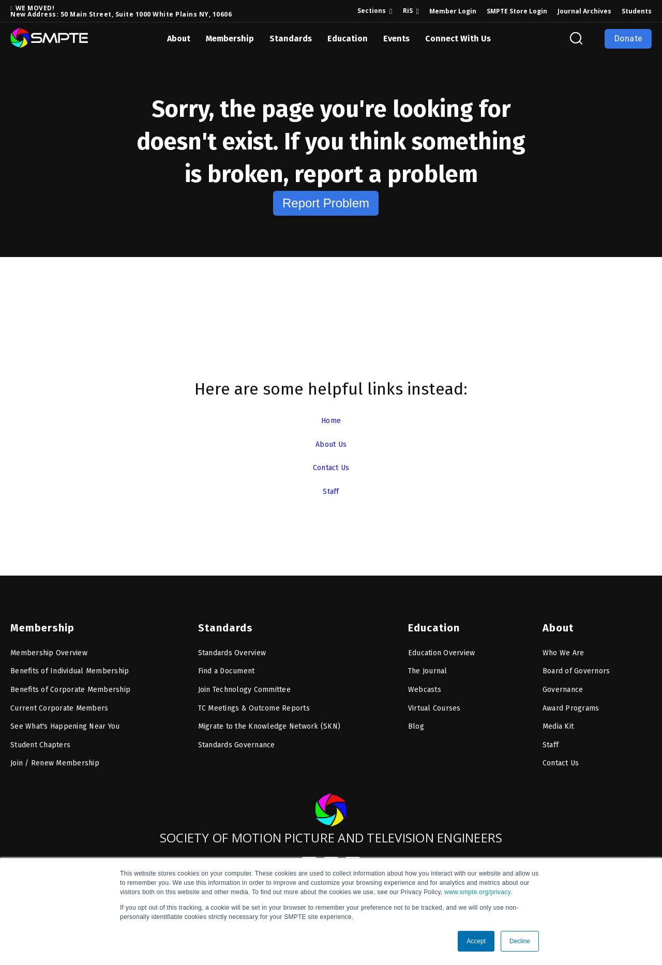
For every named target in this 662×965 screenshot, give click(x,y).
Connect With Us (458, 38)
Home (331, 420)
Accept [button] (476, 941)
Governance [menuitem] (563, 681)
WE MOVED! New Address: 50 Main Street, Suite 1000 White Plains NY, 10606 (121, 11)
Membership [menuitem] (39, 620)
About (178, 38)
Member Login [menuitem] (452, 11)
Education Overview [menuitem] (441, 645)
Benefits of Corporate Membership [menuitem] (70, 681)
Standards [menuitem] (222, 620)
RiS (408, 10)
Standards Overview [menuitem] (232, 645)
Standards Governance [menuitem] (236, 737)
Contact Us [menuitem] (561, 755)
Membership (230, 38)
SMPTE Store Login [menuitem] (517, 11)
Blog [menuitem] (416, 718)
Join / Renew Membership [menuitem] (54, 755)
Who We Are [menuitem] (563, 645)
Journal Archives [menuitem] (584, 11)
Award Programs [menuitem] (571, 700)
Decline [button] (519, 941)
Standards (290, 38)
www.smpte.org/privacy (477, 892)
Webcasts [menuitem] (424, 681)
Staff (330, 491)
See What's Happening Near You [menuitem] (64, 718)
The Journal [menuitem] (427, 663)
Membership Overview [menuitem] (48, 645)
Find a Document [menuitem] (226, 663)
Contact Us (331, 467)
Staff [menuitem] (551, 737)
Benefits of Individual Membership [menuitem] (69, 663)
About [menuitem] (557, 620)
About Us (331, 444)
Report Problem (325, 203)
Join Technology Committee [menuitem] (244, 681)
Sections (371, 10)
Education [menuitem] (432, 620)
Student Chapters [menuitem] (40, 737)
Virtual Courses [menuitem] (434, 700)
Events (396, 38)
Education (347, 38)
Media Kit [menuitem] (558, 718)
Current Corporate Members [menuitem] (59, 700)
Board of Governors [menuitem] (576, 663)
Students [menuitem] (637, 11)
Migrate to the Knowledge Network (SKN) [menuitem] (269, 718)
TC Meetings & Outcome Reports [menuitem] (254, 700)
